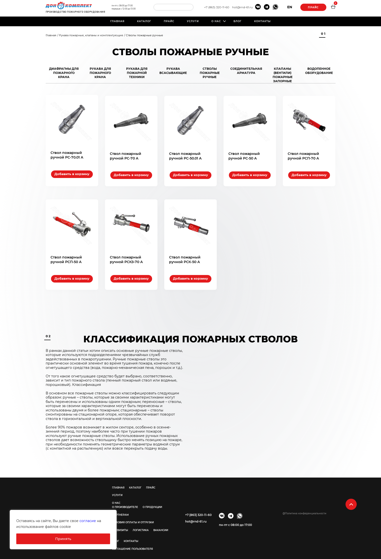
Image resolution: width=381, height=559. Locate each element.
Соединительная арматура (246, 71)
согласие (87, 521)
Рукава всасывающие (173, 71)
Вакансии (160, 528)
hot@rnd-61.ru (241, 7)
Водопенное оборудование (319, 71)
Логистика (141, 528)
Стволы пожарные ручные (210, 73)
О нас (216, 21)
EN (288, 7)
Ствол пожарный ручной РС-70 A (125, 155)
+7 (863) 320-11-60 (215, 7)
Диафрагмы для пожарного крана (64, 73)
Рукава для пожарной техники (136, 73)
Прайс (312, 7)
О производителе (125, 505)
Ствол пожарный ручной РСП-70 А (303, 155)
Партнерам (120, 513)
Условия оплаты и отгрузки (133, 520)
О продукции (152, 505)
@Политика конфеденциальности (304, 511)
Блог (238, 21)
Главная (117, 21)
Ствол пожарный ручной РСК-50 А (184, 257)
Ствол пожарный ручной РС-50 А (244, 155)
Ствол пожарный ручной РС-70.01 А (67, 155)
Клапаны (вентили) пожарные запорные (283, 75)
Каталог (144, 21)
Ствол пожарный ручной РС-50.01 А (185, 155)
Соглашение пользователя (132, 547)
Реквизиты (120, 528)
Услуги (193, 21)
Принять (63, 539)
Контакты (262, 21)
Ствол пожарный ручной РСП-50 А (66, 257)
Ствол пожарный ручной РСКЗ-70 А (126, 257)
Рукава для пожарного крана (100, 73)
